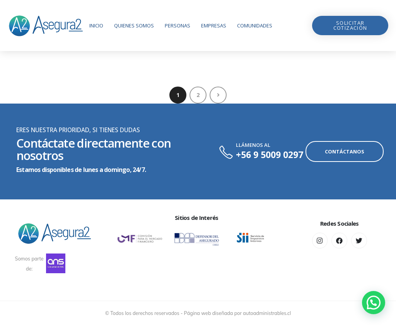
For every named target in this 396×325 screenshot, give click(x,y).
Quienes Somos (134, 25)
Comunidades (254, 25)
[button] (350, 25)
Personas (177, 25)
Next (218, 95)
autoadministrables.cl (267, 313)
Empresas (213, 25)
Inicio (96, 25)
